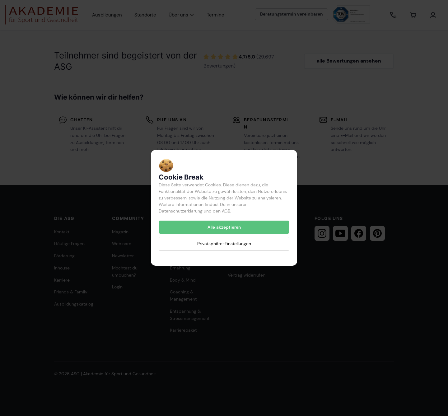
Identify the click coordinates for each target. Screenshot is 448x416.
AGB (226, 211)
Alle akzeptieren (224, 227)
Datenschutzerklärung (181, 211)
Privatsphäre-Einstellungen (224, 244)
